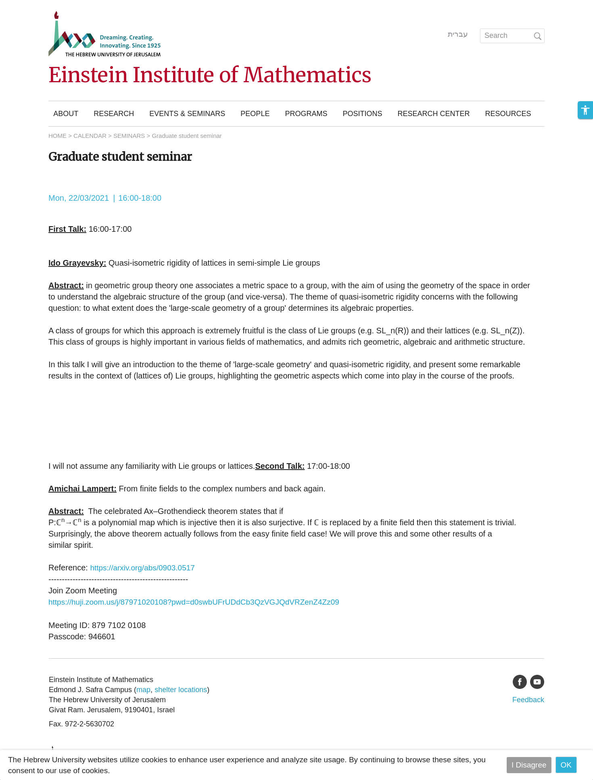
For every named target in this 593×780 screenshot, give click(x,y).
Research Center (433, 114)
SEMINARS (129, 135)
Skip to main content (34, 5)
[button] (585, 110)
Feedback (528, 700)
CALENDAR (89, 135)
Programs (306, 114)
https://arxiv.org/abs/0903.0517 (142, 568)
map (143, 690)
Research (114, 114)
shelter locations (181, 690)
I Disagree (529, 765)
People (254, 114)
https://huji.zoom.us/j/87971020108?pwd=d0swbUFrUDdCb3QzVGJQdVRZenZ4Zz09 (193, 602)
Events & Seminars (187, 114)
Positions (362, 114)
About (65, 114)
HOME (57, 135)
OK (566, 765)
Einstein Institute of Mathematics (210, 75)
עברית (458, 34)
